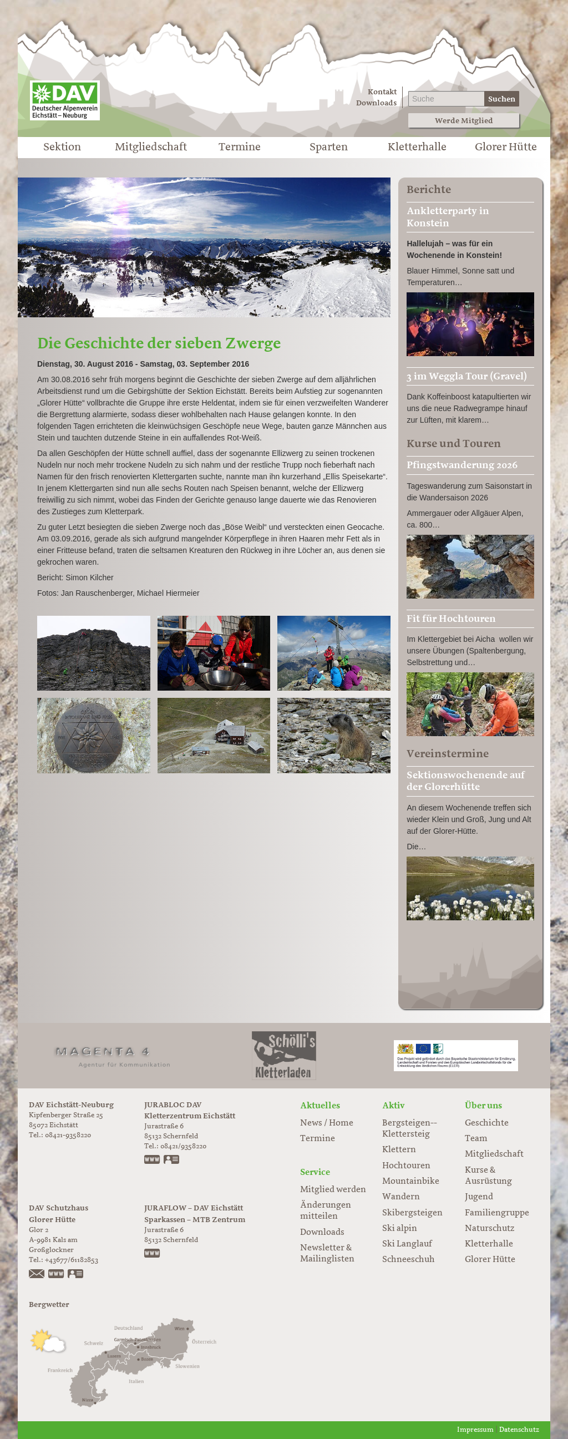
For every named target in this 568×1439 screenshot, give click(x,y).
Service (315, 1172)
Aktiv (393, 1106)
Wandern (401, 1197)
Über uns (483, 1106)
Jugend (479, 1197)
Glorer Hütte (506, 147)
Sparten (329, 147)
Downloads (376, 103)
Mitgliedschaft (151, 147)
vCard (172, 1160)
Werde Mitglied (464, 120)
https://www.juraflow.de (152, 1254)
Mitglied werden (333, 1189)
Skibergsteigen (412, 1213)
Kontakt (382, 92)
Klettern (399, 1150)
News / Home (326, 1123)
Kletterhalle (417, 147)
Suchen (501, 99)
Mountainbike (410, 1181)
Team (476, 1138)
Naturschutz (489, 1228)
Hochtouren (406, 1166)
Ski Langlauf (407, 1244)
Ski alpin (399, 1228)
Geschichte (487, 1123)
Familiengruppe (497, 1213)
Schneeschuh (408, 1259)
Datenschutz (519, 1429)
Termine (240, 147)
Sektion (62, 147)
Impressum (475, 1429)
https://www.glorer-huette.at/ (56, 1274)
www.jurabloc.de (152, 1160)
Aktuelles (320, 1106)
